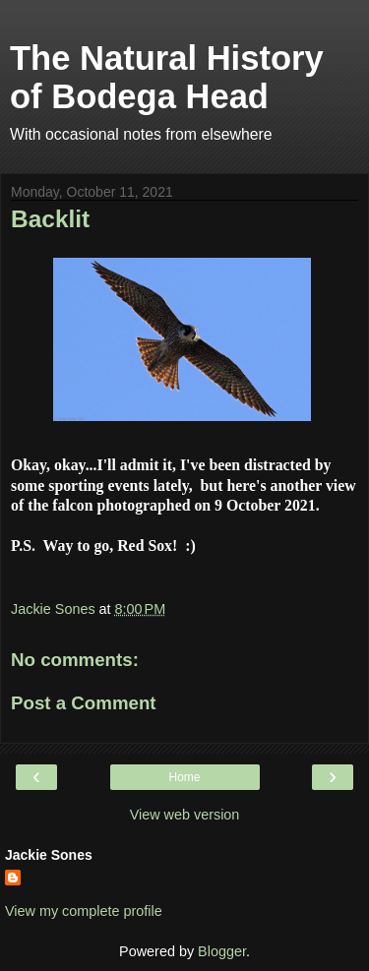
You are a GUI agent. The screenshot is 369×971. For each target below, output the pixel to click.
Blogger (222, 951)
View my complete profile (83, 911)
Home (184, 777)
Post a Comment (83, 703)
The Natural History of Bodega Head (167, 77)
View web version (185, 814)
